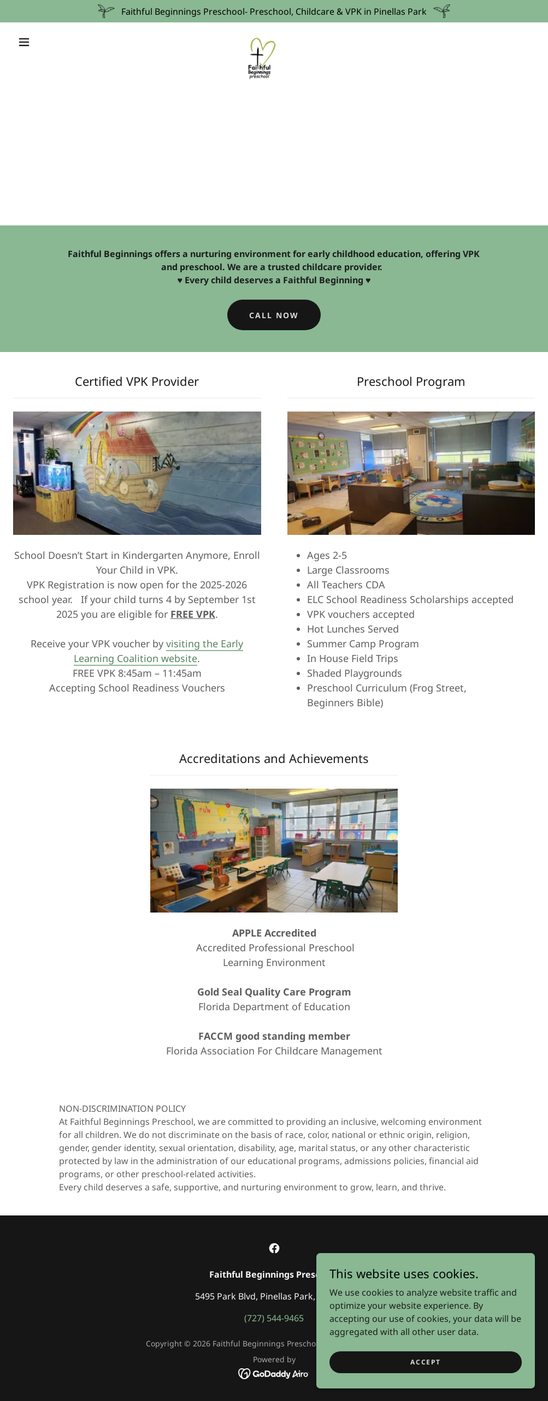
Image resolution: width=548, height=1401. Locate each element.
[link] (261, 41)
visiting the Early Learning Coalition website (158, 651)
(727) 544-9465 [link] (274, 1318)
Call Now (274, 315)
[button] (26, 42)
